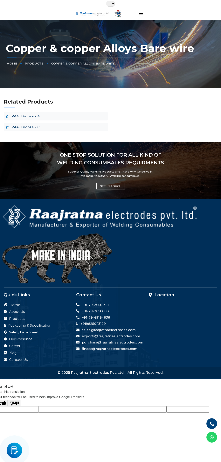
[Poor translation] (14, 403)
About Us (14, 312)
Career (12, 346)
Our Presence (18, 339)
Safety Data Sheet (21, 332)
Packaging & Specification (28, 325)
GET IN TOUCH (110, 186)
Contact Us (16, 360)
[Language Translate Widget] (111, 4)
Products (14, 319)
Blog (10, 353)
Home (12, 305)
